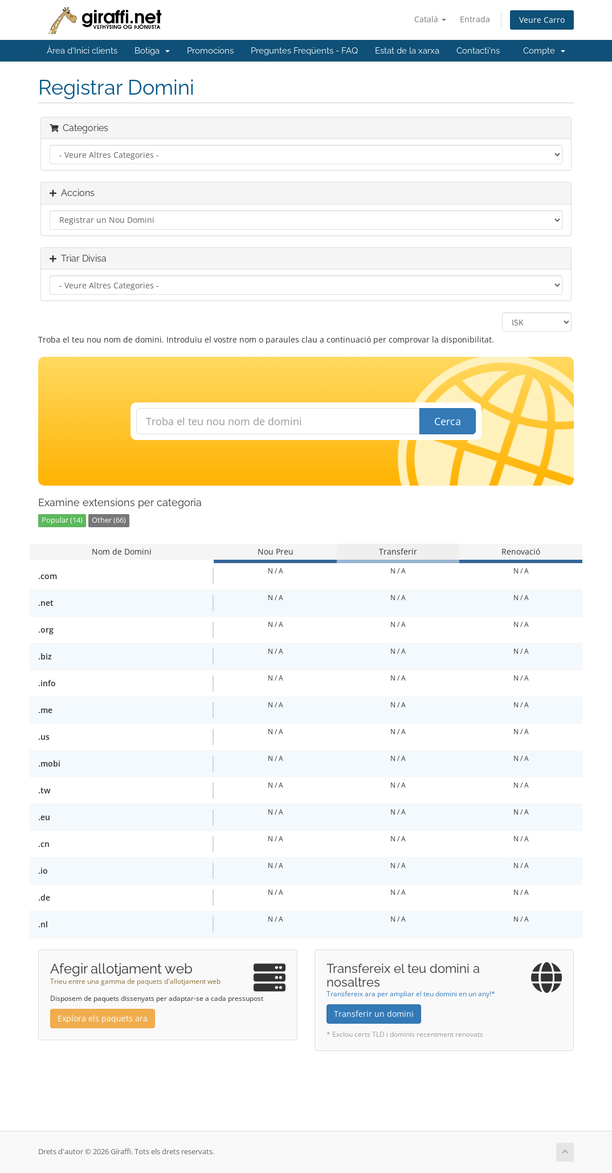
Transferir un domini (374, 1013)
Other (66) (109, 520)
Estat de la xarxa (407, 51)
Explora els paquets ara (103, 1018)
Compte (544, 51)
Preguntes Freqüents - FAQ (304, 51)
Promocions (210, 51)
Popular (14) (62, 520)
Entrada (475, 19)
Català (430, 19)
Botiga (152, 51)
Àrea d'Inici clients (82, 51)
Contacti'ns (478, 51)
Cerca (447, 421)
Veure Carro (542, 19)
